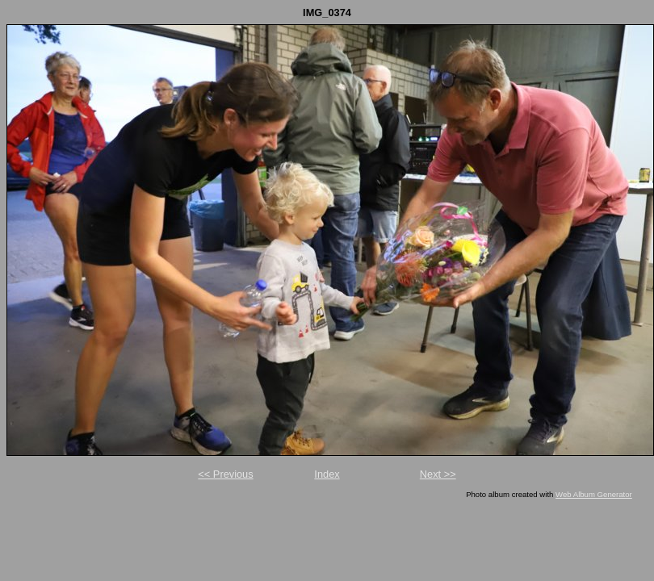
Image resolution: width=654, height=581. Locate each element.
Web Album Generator (593, 494)
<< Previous (225, 474)
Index (326, 474)
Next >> (438, 474)
